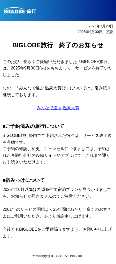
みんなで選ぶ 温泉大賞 (58, 108)
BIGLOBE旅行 (60, 10)
